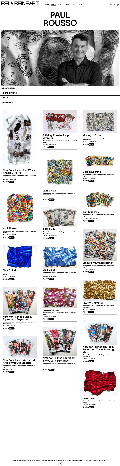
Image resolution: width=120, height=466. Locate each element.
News (68, 4)
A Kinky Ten (50, 229)
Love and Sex (51, 310)
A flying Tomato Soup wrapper (56, 136)
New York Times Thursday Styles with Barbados (58, 359)
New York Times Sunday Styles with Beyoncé (17, 318)
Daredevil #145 (92, 172)
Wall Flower (10, 228)
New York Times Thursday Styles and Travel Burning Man (98, 350)
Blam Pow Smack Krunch (98, 263)
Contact (80, 4)
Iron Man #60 (91, 212)
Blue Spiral (9, 270)
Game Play (49, 190)
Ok (60, 463)
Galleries (46, 4)
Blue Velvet (49, 270)
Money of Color (92, 135)
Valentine (88, 398)
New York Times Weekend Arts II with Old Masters (19, 361)
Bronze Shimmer (93, 303)
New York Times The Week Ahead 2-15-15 (19, 171)
